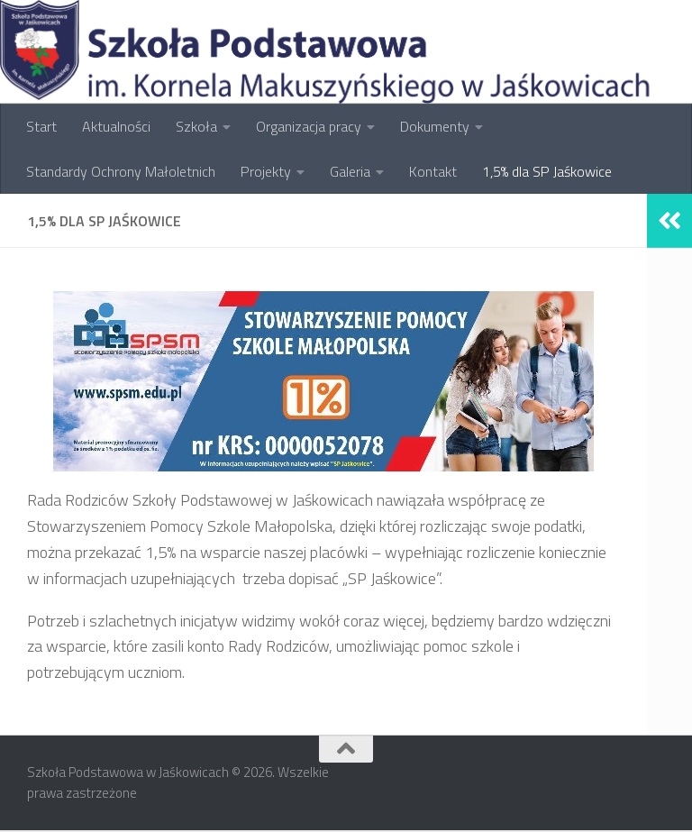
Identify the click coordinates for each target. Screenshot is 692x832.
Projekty (266, 171)
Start (41, 126)
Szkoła (196, 126)
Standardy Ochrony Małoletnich (120, 171)
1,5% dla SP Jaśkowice (547, 171)
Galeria (350, 171)
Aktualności (116, 126)
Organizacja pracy (308, 126)
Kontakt (433, 171)
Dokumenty (434, 126)
